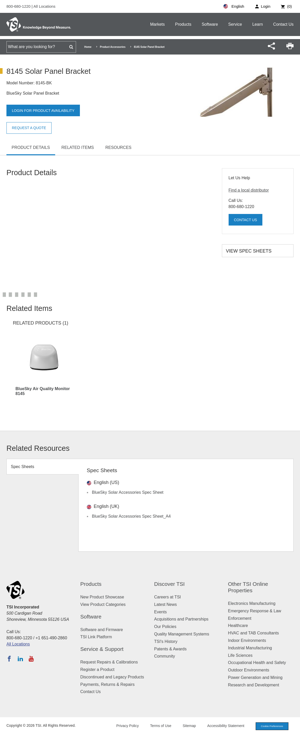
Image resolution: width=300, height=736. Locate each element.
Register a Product (97, 669)
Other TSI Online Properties (248, 587)
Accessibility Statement (221, 726)
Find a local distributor (249, 190)
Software (210, 24)
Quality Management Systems (181, 634)
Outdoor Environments (248, 670)
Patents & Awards (170, 649)
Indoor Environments (247, 640)
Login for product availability (47, 111)
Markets (157, 24)
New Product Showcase (102, 597)
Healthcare (238, 625)
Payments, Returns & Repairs (107, 684)
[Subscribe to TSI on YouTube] (31, 658)
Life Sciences (240, 655)
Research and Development (253, 685)
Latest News (165, 604)
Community (164, 656)
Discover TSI (169, 584)
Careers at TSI (167, 597)
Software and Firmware (101, 629)
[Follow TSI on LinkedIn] (20, 658)
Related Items (77, 147)
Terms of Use (156, 726)
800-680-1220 (19, 6)
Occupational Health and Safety (257, 662)
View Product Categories (103, 604)
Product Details (31, 147)
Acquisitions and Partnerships (181, 619)
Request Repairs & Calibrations (109, 662)
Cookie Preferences (269, 726)
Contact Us (283, 24)
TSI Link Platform (96, 637)
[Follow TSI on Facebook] (9, 658)
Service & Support (102, 649)
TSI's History (165, 641)
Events (160, 612)
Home (87, 47)
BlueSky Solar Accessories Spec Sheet (127, 492)
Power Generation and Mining (255, 677)
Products (183, 24)
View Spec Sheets (249, 251)
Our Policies (165, 626)
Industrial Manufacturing (250, 648)
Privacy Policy (123, 726)
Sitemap (184, 726)
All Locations (44, 6)
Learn (257, 24)
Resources (118, 147)
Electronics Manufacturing (252, 603)
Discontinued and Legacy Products (112, 677)
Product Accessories (113, 47)
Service (235, 24)
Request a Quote (31, 128)
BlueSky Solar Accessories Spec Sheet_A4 (131, 516)
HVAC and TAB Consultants (253, 633)
